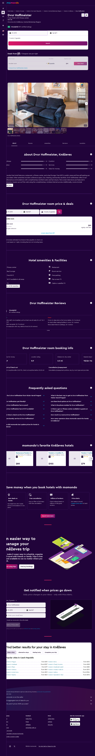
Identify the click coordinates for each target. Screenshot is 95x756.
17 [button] (40, 61)
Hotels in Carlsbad (17, 664)
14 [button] (26, 61)
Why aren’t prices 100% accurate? (51, 703)
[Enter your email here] (30, 615)
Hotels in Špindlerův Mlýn (58, 674)
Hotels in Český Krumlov (58, 664)
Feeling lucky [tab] (42, 652)
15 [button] (31, 61)
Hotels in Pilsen (16, 666)
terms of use (33, 628)
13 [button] (22, 61)
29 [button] (31, 70)
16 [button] (35, 61)
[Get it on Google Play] (76, 719)
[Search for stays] (3, 12)
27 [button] (22, 70)
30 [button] (35, 70)
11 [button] (44, 56)
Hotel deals (16, 11)
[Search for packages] (3, 20)
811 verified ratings (31, 28)
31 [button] (40, 70)
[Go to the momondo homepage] (13, 3)
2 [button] (35, 52)
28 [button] (26, 70)
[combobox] (30, 604)
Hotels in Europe (25, 11)
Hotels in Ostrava (17, 669)
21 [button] (26, 65)
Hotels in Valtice (55, 672)
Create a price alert (78, 503)
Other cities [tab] (16, 652)
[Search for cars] (3, 16)
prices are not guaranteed (49, 691)
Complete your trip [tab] (56, 652)
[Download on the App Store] (76, 723)
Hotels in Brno (55, 661)
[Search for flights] (3, 8)
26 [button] (18, 70)
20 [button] (22, 65)
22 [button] (31, 65)
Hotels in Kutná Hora (18, 672)
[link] (51, 516)
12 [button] (17, 61)
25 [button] (44, 65)
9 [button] (35, 56)
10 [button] (40, 56)
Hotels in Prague (17, 661)
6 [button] (22, 56)
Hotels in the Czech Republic (39, 11)
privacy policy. (42, 628)
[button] (3, 3)
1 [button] (77, 52)
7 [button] (26, 56)
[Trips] (3, 25)
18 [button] (44, 61)
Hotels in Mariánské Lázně (58, 666)
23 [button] (35, 65)
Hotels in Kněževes (74, 11)
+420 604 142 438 (19, 26)
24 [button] (40, 65)
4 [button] (44, 52)
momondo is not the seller (51, 697)
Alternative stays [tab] (29, 652)
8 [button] (31, 56)
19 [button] (17, 65)
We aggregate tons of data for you (51, 700)
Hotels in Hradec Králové (58, 669)
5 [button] (17, 56)
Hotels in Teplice (17, 674)
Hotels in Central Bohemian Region (58, 11)
